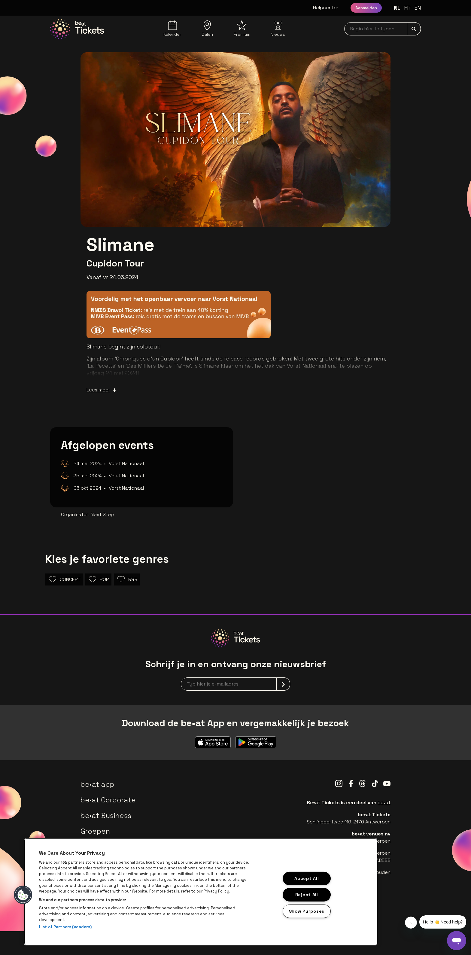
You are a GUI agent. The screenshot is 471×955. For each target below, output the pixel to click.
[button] (23, 895)
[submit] (414, 28)
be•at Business (106, 815)
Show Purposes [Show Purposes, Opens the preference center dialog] (306, 911)
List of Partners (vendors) (65, 926)
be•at (384, 802)
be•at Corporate (108, 799)
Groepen (95, 831)
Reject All (306, 894)
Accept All (306, 878)
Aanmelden (366, 8)
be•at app (97, 784)
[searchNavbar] (382, 28)
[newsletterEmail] (235, 684)
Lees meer (101, 390)
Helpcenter (326, 8)
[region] (200, 891)
